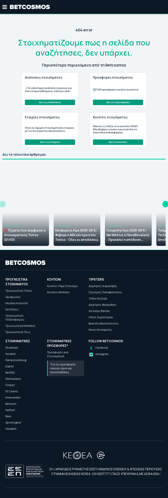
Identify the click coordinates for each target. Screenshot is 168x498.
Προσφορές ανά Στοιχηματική (57, 354)
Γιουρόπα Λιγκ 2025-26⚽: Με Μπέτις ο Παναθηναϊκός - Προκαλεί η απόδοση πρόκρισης (128, 235)
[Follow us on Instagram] (98, 354)
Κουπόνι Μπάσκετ (58, 292)
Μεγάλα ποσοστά (16, 303)
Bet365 (10, 372)
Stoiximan (11, 347)
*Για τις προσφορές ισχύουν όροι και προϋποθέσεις (63, 368)
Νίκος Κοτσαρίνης (100, 329)
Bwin (8, 416)
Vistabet (11, 429)
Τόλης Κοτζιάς (98, 298)
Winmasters (13, 379)
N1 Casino (11, 391)
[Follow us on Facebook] (98, 348)
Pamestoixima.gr (16, 360)
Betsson (10, 404)
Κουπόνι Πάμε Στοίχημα (62, 286)
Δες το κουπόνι (118, 142)
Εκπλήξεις (11, 309)
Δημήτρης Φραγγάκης (102, 305)
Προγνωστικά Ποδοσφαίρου (14, 317)
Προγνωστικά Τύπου (18, 290)
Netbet (10, 410)
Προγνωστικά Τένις (18, 332)
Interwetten (13, 397)
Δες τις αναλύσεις (50, 102)
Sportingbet (13, 422)
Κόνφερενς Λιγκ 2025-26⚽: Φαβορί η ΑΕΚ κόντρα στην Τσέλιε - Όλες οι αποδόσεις (76, 235)
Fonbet (10, 385)
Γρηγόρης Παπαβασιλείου (105, 292)
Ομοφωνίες (12, 297)
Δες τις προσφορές (118, 102)
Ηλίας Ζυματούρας (101, 317)
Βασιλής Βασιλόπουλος (104, 323)
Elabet (9, 366)
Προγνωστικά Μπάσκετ (20, 326)
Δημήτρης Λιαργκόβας (103, 286)
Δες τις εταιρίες (50, 142)
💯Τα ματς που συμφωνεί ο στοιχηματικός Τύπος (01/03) (25, 235)
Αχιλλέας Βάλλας (99, 311)
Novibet (10, 354)
